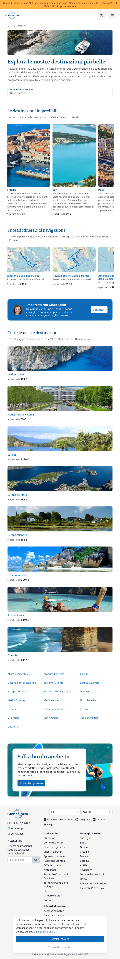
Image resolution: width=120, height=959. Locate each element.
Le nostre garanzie (55, 847)
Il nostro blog (52, 895)
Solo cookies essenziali (60, 947)
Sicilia (83, 842)
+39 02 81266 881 (19, 823)
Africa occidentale (18, 674)
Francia (84, 856)
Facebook (50, 819)
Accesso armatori (54, 911)
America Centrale (54, 674)
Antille (83, 865)
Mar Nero (85, 691)
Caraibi (84, 674)
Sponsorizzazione (54, 856)
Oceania (12, 709)
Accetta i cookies (60, 938)
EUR (96, 811)
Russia (84, 709)
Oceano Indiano (53, 709)
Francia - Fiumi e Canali (57, 691)
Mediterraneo (52, 700)
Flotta (83, 879)
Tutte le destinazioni (92, 874)
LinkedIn (99, 819)
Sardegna (85, 838)
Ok (36, 860)
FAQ (46, 891)
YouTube (66, 819)
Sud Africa (14, 718)
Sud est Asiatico (89, 718)
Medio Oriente (16, 700)
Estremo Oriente (53, 682)
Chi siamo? (50, 838)
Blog (48, 824)
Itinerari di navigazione (93, 883)
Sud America (51, 718)
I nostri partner (53, 851)
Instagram (82, 819)
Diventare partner (54, 915)
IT (65, 811)
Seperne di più (46, 931)
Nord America (88, 700)
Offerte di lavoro (53, 865)
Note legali (50, 870)
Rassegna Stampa (54, 860)
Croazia (84, 851)
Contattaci (99, 309)
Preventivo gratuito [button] (31, 783)
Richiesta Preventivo (92, 888)
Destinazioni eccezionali (22, 682)
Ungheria (13, 726)
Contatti (48, 900)
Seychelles (86, 870)
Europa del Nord (17, 691)
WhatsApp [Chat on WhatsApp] (15, 828)
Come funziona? (53, 842)
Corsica (84, 860)
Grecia (84, 847)
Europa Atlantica (90, 682)
